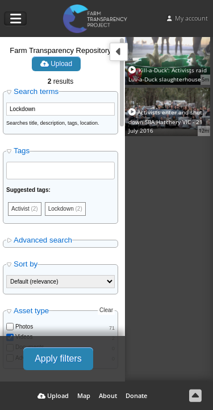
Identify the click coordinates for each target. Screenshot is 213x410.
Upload (56, 64)
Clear (106, 310)
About (108, 395)
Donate (136, 395)
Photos (24, 326)
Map (83, 395)
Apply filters (58, 358)
